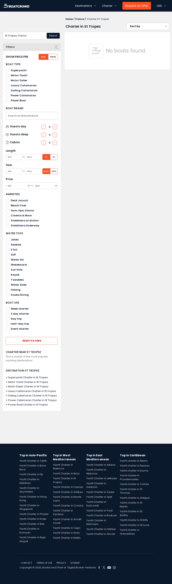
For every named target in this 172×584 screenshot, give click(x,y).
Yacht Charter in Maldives (29, 481)
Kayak (15, 275)
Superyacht (19, 70)
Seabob (16, 244)
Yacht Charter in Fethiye (101, 529)
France (79, 19)
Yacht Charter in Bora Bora (32, 467)
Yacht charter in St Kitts (134, 520)
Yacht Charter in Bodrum (101, 515)
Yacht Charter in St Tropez (64, 480)
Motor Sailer (19, 80)
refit (54, 171)
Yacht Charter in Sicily (66, 533)
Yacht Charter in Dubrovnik (96, 504)
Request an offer (136, 6)
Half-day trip (20, 324)
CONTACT (26, 563)
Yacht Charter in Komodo (29, 530)
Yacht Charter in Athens (101, 465)
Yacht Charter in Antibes (68, 492)
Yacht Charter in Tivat (99, 510)
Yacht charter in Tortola (134, 484)
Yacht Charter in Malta (66, 538)
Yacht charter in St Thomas (131, 491)
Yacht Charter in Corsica (68, 505)
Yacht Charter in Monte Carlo (67, 499)
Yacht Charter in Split (99, 497)
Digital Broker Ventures (81, 567)
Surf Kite (16, 270)
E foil (14, 249)
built (46, 171)
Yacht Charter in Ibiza (66, 473)
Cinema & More (21, 215)
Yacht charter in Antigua (135, 498)
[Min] (18, 185)
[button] (148, 26)
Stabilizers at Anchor (25, 220)
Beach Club (18, 205)
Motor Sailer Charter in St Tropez (28, 386)
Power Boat (18, 100)
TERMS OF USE (44, 563)
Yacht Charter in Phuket (33, 514)
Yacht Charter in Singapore (29, 507)
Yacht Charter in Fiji (31, 474)
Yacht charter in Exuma (134, 470)
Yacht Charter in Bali (31, 524)
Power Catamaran (23, 95)
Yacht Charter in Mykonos (96, 471)
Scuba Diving (20, 295)
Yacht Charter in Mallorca (63, 467)
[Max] (45, 185)
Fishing (15, 290)
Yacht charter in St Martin (131, 504)
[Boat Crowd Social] (99, 567)
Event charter (20, 329)
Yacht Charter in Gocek (100, 534)
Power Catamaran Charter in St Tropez (32, 400)
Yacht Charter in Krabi (32, 519)
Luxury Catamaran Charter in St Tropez (32, 391)
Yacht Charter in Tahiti (32, 461)
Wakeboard (19, 265)
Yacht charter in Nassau (134, 465)
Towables (17, 280)
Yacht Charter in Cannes (68, 487)
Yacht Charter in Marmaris (96, 522)
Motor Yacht (19, 75)
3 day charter (20, 314)
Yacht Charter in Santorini (96, 485)
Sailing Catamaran (24, 90)
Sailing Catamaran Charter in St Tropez (32, 395)
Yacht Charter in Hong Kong (33, 498)
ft (46, 156)
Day (43, 56)
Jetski (15, 239)
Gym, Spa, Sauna (22, 210)
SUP (13, 254)
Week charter (20, 309)
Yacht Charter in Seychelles (29, 490)
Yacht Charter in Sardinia (63, 512)
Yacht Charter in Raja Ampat (32, 539)
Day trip (16, 319)
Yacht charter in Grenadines (129, 532)
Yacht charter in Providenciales (129, 477)
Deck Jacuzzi (19, 200)
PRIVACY (61, 563)
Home (69, 19)
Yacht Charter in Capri (66, 528)
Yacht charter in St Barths (131, 513)
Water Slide (18, 285)
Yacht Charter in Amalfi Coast (67, 521)
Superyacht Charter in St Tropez (28, 377)
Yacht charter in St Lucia (134, 525)
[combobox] (32, 36)
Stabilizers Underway (25, 225)
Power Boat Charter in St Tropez (28, 404)
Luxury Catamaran (24, 85)
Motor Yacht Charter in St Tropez (28, 382)
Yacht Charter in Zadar (100, 492)
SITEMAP (75, 563)
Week (53, 56)
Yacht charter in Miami (134, 461)
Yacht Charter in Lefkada (101, 478)
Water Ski (17, 260)
